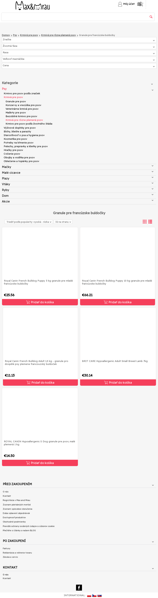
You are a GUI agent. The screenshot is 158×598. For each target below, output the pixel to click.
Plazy (77, 178)
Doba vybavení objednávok (16, 513)
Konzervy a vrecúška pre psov (23, 105)
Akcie (77, 201)
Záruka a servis (10, 557)
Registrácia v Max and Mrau (16, 500)
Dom (77, 195)
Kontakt (7, 496)
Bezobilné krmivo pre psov (21, 116)
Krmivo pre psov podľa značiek (22, 93)
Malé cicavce (77, 172)
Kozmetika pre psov (15, 138)
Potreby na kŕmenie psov (18, 142)
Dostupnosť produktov (14, 517)
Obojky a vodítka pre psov (19, 157)
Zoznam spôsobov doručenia (17, 509)
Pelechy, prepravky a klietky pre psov (26, 146)
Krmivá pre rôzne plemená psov (24, 119)
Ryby (77, 190)
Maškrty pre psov (16, 112)
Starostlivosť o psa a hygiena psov (24, 135)
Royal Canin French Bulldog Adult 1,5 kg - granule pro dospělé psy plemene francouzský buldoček (36, 362)
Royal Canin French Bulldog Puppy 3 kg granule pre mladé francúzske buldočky (38, 282)
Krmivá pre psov (13, 97)
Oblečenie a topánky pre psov (21, 161)
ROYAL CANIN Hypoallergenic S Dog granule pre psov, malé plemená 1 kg (39, 443)
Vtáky (77, 184)
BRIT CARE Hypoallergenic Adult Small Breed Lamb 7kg (115, 361)
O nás (6, 491)
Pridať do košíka (40, 302)
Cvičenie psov (12, 153)
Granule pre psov (16, 101)
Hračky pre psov (13, 149)
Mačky (77, 167)
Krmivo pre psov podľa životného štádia (29, 123)
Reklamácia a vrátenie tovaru (17, 552)
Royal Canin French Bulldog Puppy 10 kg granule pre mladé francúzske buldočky (117, 282)
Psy (77, 89)
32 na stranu (63, 222)
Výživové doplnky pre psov (20, 127)
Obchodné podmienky (14, 521)
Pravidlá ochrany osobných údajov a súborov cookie (29, 526)
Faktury (6, 548)
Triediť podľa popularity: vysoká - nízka (28, 221)
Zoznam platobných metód (17, 504)
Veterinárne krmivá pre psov (22, 108)
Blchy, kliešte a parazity (17, 131)
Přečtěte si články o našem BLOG (19, 530)
